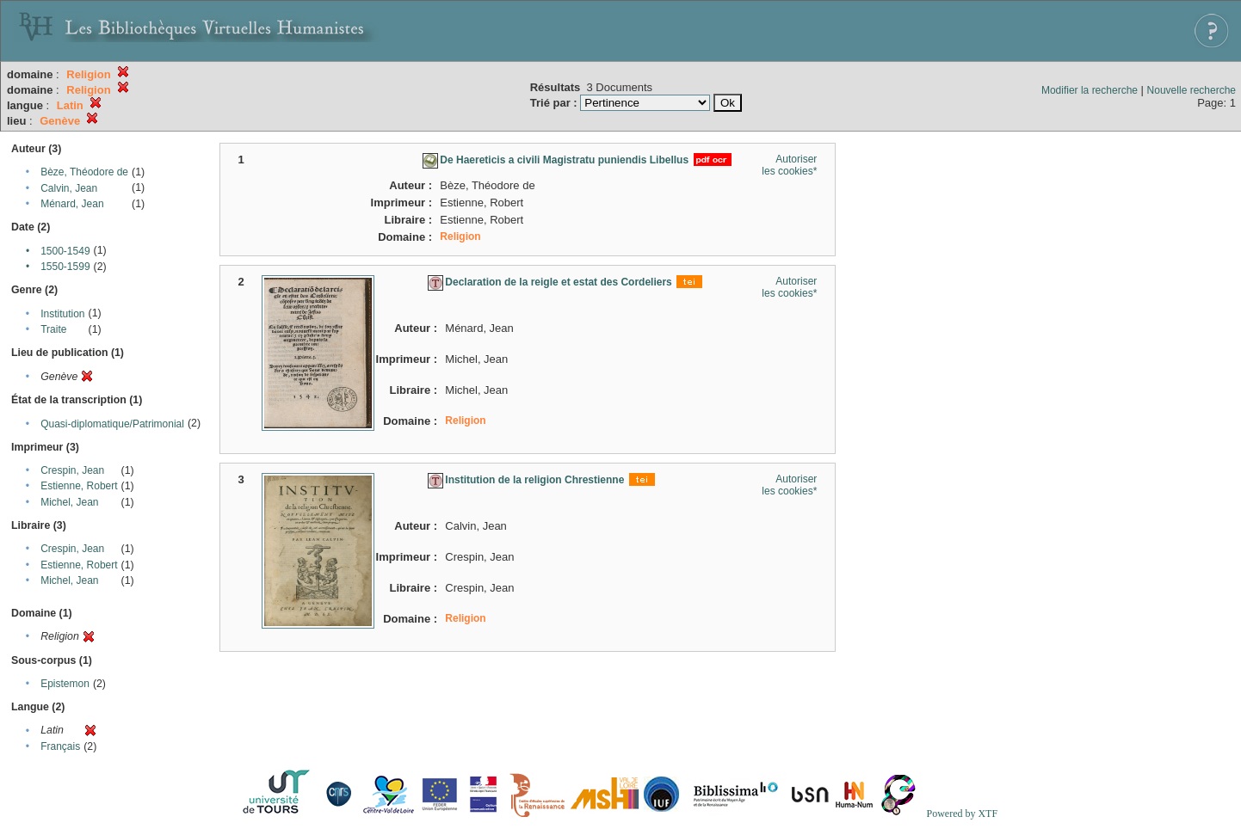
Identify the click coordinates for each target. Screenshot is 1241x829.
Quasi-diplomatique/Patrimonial (112, 424)
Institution (62, 314)
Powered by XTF (961, 814)
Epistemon (65, 684)
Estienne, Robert (78, 486)
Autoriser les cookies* (789, 165)
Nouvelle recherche (1191, 90)
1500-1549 (65, 251)
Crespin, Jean (72, 470)
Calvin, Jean (68, 188)
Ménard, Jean (71, 204)
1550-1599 (65, 267)
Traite (53, 329)
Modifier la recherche (1089, 90)
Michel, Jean (69, 502)
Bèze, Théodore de (84, 172)
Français (60, 746)
